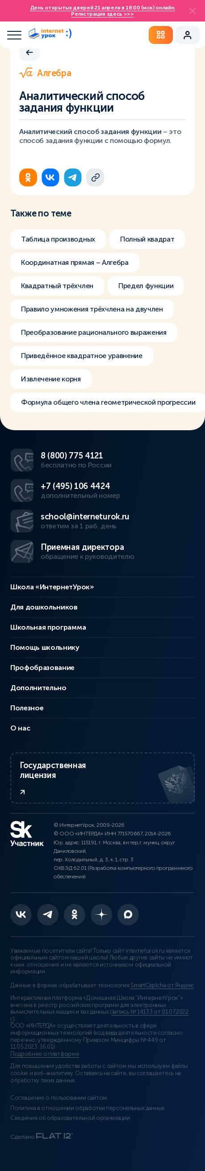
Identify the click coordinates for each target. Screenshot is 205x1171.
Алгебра (45, 73)
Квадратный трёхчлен (57, 286)
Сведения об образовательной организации (70, 1118)
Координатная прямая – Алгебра (75, 262)
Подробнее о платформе (44, 1054)
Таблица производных (58, 239)
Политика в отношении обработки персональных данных (87, 1108)
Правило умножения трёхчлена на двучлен (92, 309)
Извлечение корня (51, 379)
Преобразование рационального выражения (94, 332)
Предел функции (146, 286)
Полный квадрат (147, 239)
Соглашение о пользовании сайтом (58, 1098)
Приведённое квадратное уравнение (81, 355)
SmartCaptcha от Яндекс (162, 985)
